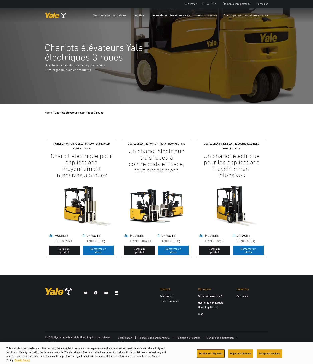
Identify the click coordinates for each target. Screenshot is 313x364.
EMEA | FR (209, 3)
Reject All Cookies (240, 355)
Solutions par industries (109, 15)
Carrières (242, 296)
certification (125, 337)
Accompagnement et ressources (246, 15)
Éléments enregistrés (237, 3)
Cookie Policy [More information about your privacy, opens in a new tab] (22, 361)
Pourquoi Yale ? (206, 15)
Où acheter (190, 3)
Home (48, 112)
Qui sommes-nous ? (210, 296)
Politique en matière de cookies (136, 342)
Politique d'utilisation (188, 337)
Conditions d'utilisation (220, 337)
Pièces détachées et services (170, 15)
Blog (200, 313)
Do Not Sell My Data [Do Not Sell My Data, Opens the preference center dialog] (210, 355)
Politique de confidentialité (154, 337)
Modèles (138, 15)
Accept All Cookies (269, 355)
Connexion (262, 3)
